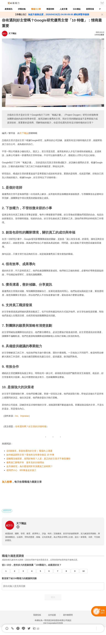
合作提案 (52, 615)
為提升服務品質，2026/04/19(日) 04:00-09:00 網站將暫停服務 (58, 14)
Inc (16, 416)
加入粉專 (7, 481)
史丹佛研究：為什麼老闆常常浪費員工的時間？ (29, 466)
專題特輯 (50, 9)
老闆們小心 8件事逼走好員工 (21, 470)
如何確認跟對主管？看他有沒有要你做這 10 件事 (30, 455)
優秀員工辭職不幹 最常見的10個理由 (25, 462)
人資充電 (63, 9)
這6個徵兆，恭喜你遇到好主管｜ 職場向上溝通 (29, 451)
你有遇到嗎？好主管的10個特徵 (30, 426)
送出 (53, 597)
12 (38, 628)
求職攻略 (22, 9)
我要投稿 (37, 615)
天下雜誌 (24, 133)
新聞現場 (90, 9)
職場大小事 (36, 9)
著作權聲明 (68, 615)
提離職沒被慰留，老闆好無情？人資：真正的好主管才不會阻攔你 (38, 458)
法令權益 (77, 9)
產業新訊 (8, 9)
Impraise (24, 416)
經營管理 (7, 510)
